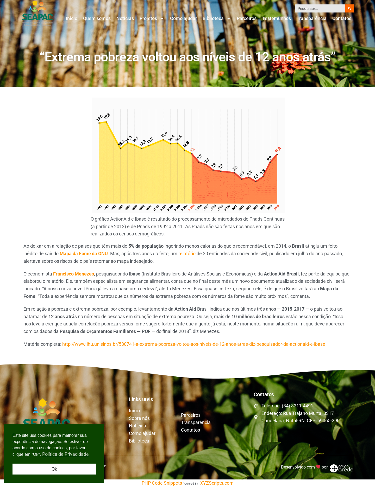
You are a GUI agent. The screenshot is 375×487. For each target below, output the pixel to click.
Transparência (312, 18)
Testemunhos (276, 18)
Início (71, 18)
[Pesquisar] (349, 8)
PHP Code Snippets (162, 483)
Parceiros (247, 18)
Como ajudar (183, 18)
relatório (187, 253)
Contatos (341, 18)
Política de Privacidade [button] (65, 454)
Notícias (125, 18)
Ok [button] (54, 469)
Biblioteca (217, 18)
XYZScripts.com (217, 483)
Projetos (152, 18)
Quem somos (97, 18)
